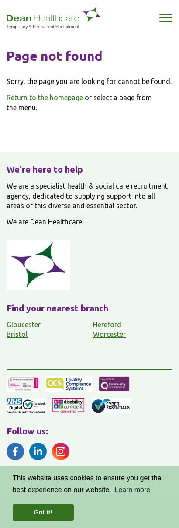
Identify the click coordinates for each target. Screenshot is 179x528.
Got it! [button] (43, 512)
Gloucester (24, 325)
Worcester (109, 334)
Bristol (17, 334)
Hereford (107, 325)
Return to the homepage (45, 97)
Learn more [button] (132, 489)
